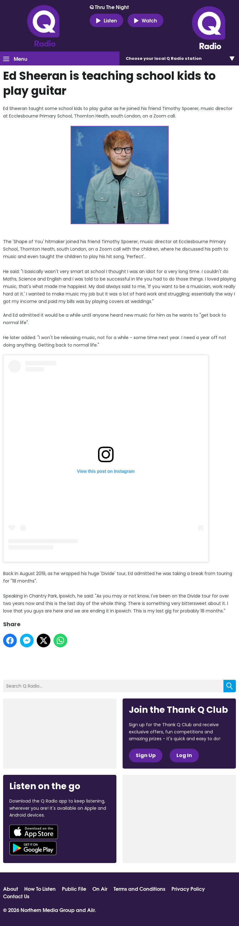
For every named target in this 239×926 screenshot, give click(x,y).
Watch (145, 20)
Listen (106, 20)
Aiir (91, 910)
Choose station (164, 58)
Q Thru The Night (109, 7)
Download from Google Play (33, 848)
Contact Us (16, 896)
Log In (184, 755)
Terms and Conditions (139, 888)
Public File (74, 888)
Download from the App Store (33, 832)
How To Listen (40, 888)
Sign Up (146, 755)
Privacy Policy (188, 888)
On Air (99, 888)
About (10, 888)
